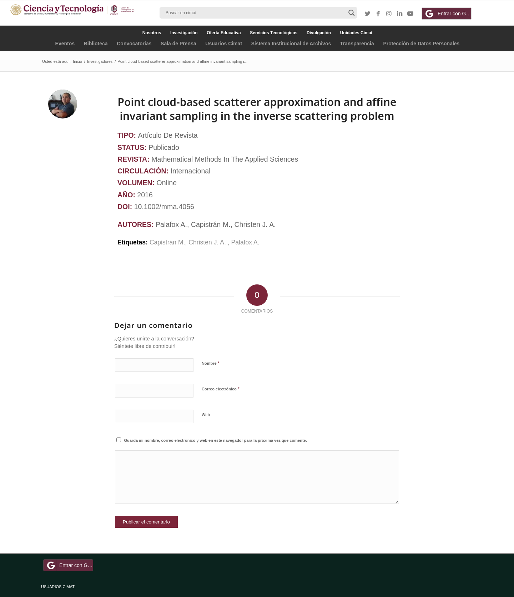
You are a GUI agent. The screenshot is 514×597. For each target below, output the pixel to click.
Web (206, 415)
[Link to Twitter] (367, 14)
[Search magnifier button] (352, 13)
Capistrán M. (167, 242)
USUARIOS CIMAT (58, 587)
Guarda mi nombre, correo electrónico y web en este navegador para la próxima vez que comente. (215, 440)
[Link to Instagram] (389, 14)
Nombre (211, 363)
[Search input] (255, 13)
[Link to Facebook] (378, 14)
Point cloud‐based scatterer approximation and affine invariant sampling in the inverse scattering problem (257, 109)
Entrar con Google (448, 13)
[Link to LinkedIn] (399, 14)
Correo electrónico (221, 388)
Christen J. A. (207, 242)
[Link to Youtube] (410, 14)
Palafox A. (245, 242)
